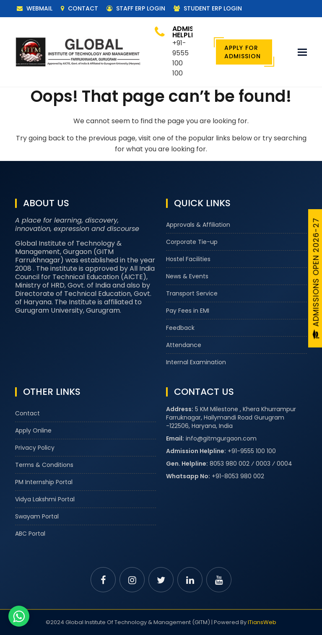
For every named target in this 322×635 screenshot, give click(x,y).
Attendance (183, 345)
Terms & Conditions (44, 465)
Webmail (34, 8)
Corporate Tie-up (192, 242)
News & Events (187, 276)
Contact (79, 8)
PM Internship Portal (44, 482)
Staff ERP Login (135, 8)
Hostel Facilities (188, 259)
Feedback (180, 328)
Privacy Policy (35, 447)
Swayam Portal (37, 516)
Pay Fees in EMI (187, 310)
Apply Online (33, 430)
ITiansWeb (262, 622)
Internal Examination (196, 362)
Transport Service (192, 293)
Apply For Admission (242, 52)
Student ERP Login (208, 8)
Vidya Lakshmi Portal (45, 499)
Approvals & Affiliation (198, 224)
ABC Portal (30, 533)
